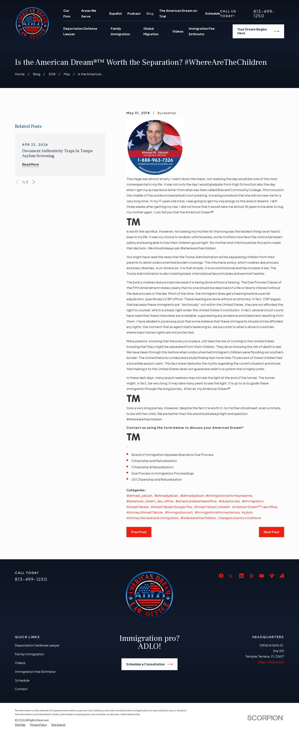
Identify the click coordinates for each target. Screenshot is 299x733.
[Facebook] (221, 576)
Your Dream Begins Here (258, 31)
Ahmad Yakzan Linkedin (212, 507)
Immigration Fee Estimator (35, 672)
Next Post (271, 532)
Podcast (134, 13)
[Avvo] (282, 576)
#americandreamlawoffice (196, 501)
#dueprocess (229, 501)
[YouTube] (261, 576)
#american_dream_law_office (149, 501)
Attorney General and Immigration (152, 518)
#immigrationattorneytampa (217, 512)
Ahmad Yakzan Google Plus (171, 507)
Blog (150, 13)
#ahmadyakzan (166, 496)
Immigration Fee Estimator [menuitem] (202, 31)
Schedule (212, 13)
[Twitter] (231, 579)
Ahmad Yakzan (137, 507)
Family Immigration (29, 654)
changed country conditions (239, 518)
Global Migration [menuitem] (150, 31)
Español (115, 13)
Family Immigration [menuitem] (120, 31)
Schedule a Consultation (149, 664)
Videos (20, 663)
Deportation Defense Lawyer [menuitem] (80, 31)
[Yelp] (251, 576)
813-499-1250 (264, 13)
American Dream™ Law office (254, 507)
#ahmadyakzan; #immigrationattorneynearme (216, 496)
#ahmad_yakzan (139, 496)
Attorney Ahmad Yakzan (144, 512)
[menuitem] (20, 725)
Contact (21, 689)
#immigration (252, 501)
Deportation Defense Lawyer (37, 645)
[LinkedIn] (241, 576)
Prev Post (139, 532)
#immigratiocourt (179, 512)
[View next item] (33, 272)
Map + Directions (271, 662)
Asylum (247, 512)
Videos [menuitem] (177, 31)
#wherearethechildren (198, 518)
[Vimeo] (271, 576)
